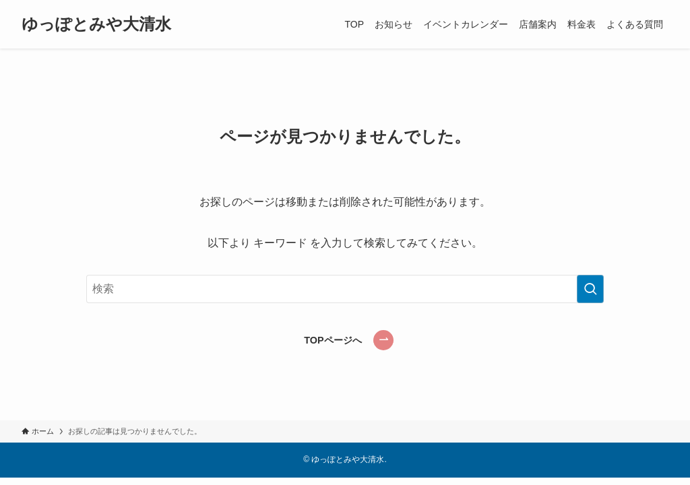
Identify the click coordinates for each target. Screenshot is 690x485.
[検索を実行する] (590, 289)
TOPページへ (332, 340)
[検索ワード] (345, 289)
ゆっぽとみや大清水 (96, 24)
